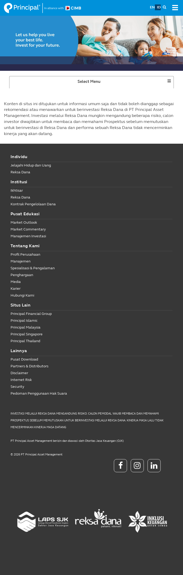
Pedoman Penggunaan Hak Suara (39, 393)
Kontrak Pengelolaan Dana (33, 204)
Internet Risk (21, 380)
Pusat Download (24, 359)
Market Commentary (28, 229)
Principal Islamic (24, 320)
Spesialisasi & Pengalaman (33, 268)
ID (159, 7)
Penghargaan (22, 275)
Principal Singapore (27, 334)
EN (152, 7)
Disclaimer (19, 373)
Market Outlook (24, 222)
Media (16, 282)
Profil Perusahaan (25, 254)
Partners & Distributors (29, 366)
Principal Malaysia (25, 327)
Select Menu (99, 83)
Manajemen (20, 261)
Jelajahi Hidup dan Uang (31, 165)
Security (17, 386)
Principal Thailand (25, 341)
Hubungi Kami (22, 295)
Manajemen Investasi (28, 236)
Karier (16, 288)
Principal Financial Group (31, 313)
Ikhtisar (17, 190)
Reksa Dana (20, 172)
